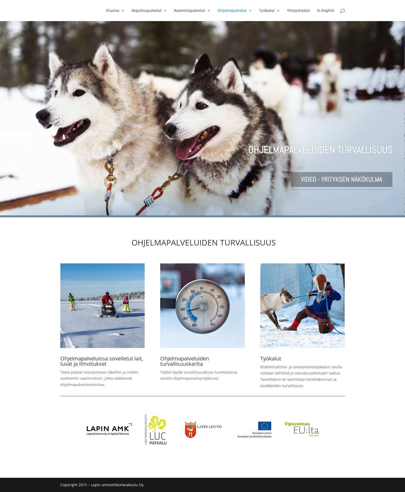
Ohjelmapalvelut (232, 11)
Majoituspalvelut (146, 11)
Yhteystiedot (298, 11)
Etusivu (112, 11)
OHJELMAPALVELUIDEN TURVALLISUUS (203, 242)
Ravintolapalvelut (189, 11)
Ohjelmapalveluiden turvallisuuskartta (184, 361)
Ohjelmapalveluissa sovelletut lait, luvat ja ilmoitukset (101, 361)
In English (325, 11)
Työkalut (267, 11)
